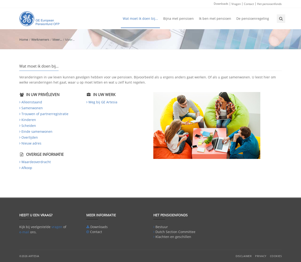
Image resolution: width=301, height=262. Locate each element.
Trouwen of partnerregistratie (44, 114)
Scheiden (28, 125)
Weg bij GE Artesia (102, 102)
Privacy (260, 256)
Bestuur (161, 227)
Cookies (276, 256)
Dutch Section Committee (175, 232)
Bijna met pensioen (178, 18)
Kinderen (28, 119)
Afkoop (26, 167)
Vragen (236, 4)
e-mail (24, 232)
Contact (249, 4)
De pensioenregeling (252, 18)
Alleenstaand (31, 102)
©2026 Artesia (29, 256)
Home (23, 39)
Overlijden (29, 137)
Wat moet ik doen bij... (140, 18)
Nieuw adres (31, 143)
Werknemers (40, 39)
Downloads (221, 4)
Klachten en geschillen (173, 236)
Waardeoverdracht (36, 162)
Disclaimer (244, 256)
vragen (56, 227)
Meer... (57, 39)
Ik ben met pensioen (215, 18)
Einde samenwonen (36, 131)
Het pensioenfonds (269, 4)
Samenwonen (32, 108)
